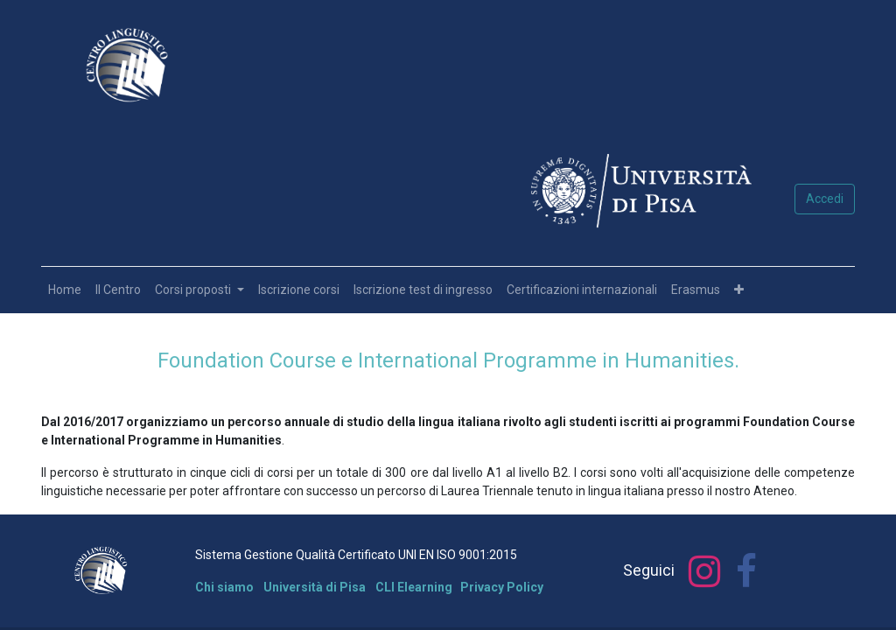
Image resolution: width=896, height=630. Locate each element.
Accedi (825, 199)
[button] (739, 290)
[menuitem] (64, 290)
